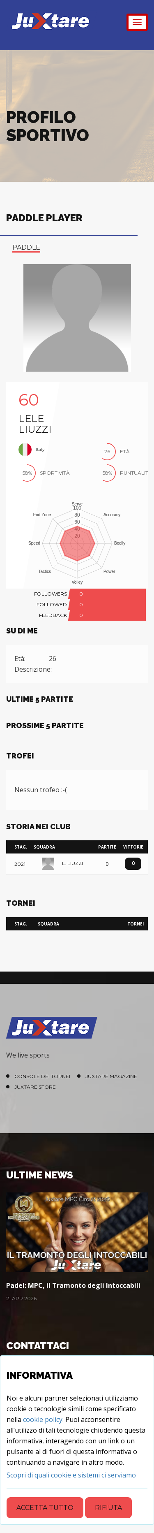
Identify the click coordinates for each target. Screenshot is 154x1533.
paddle (26, 247)
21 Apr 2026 (21, 1298)
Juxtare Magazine (111, 1076)
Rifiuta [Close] (108, 1508)
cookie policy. (43, 1419)
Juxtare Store (35, 1087)
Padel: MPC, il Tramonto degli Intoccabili (73, 1285)
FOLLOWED (52, 604)
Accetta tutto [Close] (45, 1508)
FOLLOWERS (50, 594)
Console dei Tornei (42, 1076)
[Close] (71, 1475)
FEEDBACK (53, 615)
